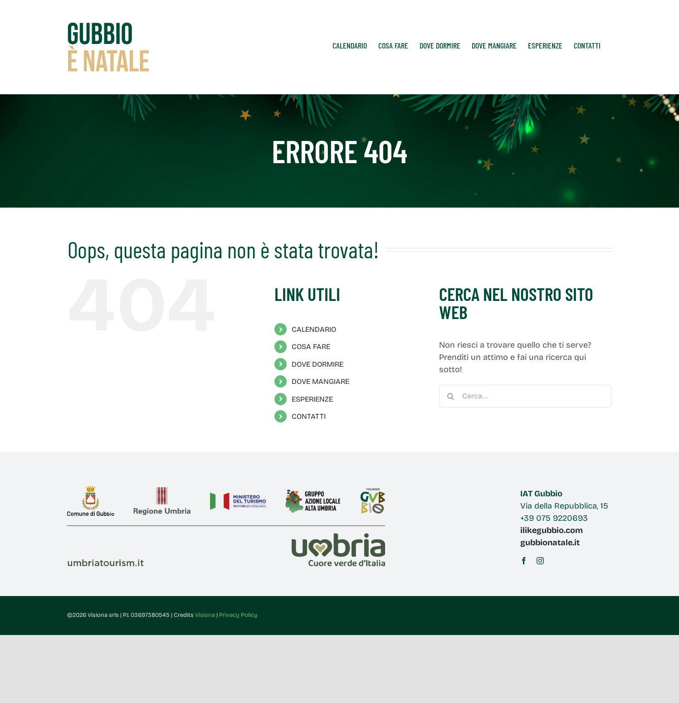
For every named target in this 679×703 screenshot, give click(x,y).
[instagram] (540, 560)
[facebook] (524, 560)
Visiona (205, 615)
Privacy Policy (238, 615)
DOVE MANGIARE (320, 381)
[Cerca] (450, 396)
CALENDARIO (314, 329)
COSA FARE (311, 346)
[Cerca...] (525, 396)
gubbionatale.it (550, 543)
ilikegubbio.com (551, 530)
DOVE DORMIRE (317, 364)
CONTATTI (309, 416)
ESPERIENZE (312, 399)
